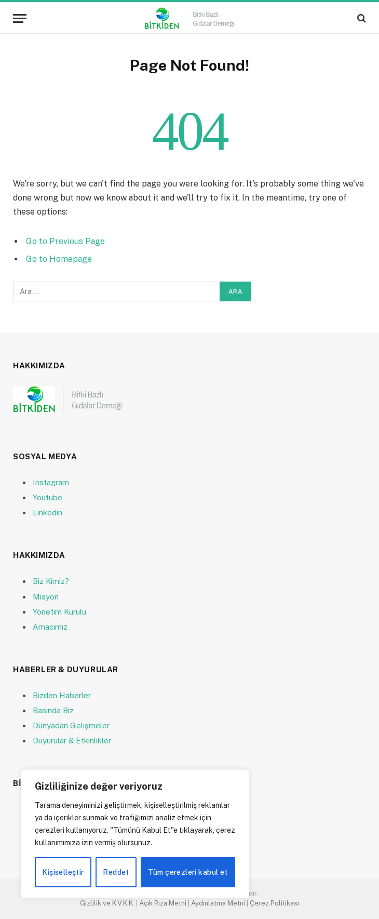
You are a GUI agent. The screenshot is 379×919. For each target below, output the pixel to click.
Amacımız (50, 626)
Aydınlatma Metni (218, 903)
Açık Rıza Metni (162, 903)
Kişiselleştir (63, 872)
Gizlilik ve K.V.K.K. (107, 903)
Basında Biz (53, 710)
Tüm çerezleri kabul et (187, 872)
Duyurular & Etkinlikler (72, 740)
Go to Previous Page (65, 241)
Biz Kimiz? (51, 581)
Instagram (51, 482)
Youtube (47, 497)
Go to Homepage (59, 259)
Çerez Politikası (274, 903)
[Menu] (19, 18)
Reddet (116, 872)
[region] (135, 833)
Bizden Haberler (62, 695)
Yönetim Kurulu (59, 611)
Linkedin (47, 512)
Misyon (46, 596)
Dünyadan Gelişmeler (71, 725)
